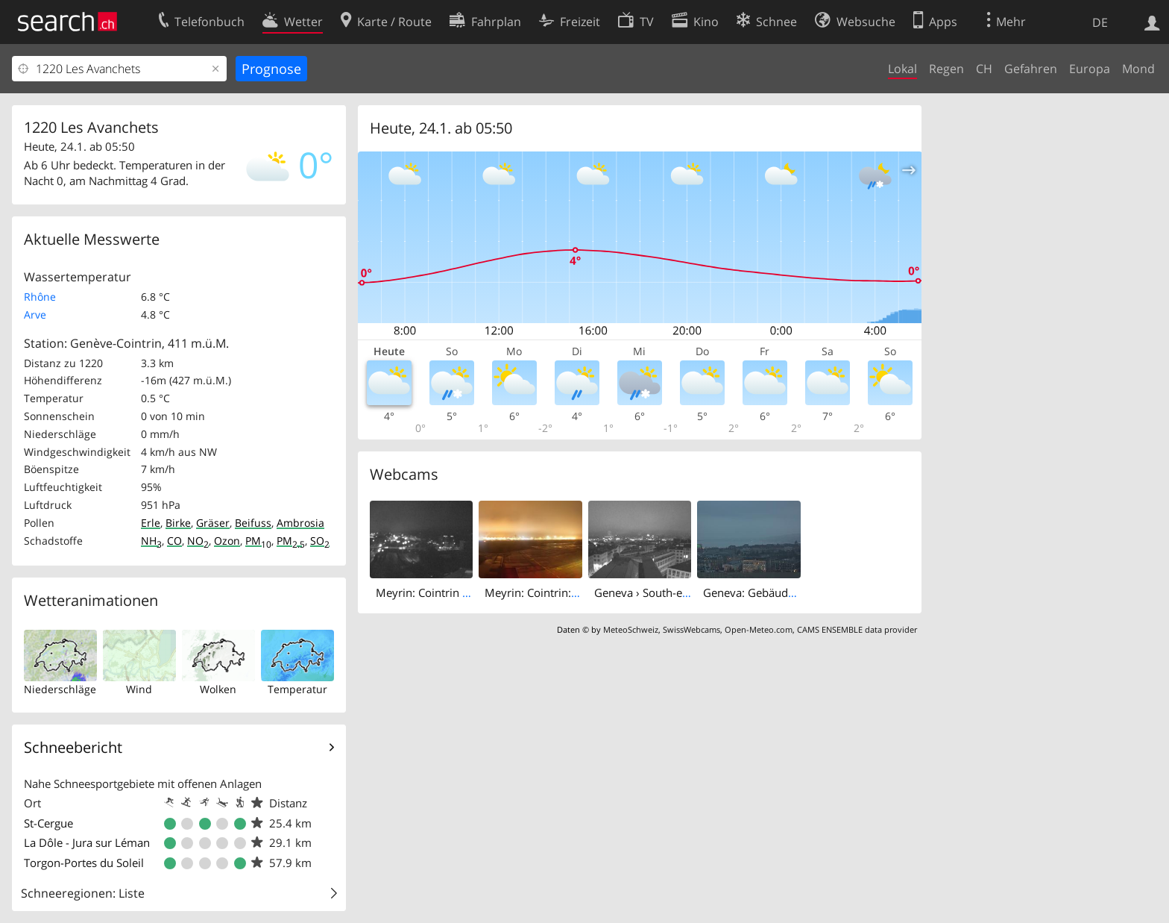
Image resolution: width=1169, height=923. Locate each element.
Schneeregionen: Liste (83, 893)
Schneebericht (73, 747)
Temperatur (297, 689)
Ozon (227, 541)
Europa (1089, 68)
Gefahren (1030, 68)
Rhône (40, 297)
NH (151, 541)
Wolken (218, 689)
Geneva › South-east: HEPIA (664, 592)
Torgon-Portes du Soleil (84, 862)
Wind (139, 689)
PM (258, 541)
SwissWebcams (691, 629)
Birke (178, 523)
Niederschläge (60, 689)
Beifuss (253, 523)
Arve (35, 314)
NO (198, 541)
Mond (1138, 68)
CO (174, 541)
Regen (946, 68)
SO (320, 541)
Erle (150, 523)
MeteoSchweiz (630, 629)
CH (984, 68)
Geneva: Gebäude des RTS (769, 592)
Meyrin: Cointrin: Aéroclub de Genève (581, 592)
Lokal (902, 68)
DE (1100, 22)
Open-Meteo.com (759, 629)
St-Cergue (48, 823)
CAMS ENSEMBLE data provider (857, 629)
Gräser (213, 523)
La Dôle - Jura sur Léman (87, 842)
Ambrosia (300, 523)
